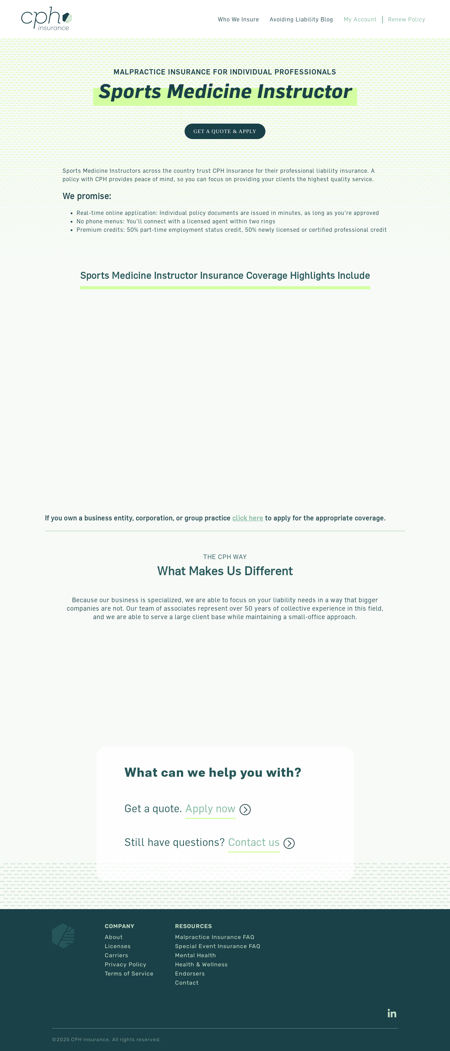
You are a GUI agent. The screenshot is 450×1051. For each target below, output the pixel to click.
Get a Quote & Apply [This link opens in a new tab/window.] (225, 131)
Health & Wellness (201, 964)
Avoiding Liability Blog (301, 19)
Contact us (254, 842)
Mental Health (195, 955)
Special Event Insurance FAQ (218, 946)
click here (247, 518)
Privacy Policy (126, 964)
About (114, 937)
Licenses (118, 946)
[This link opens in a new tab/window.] (392, 1014)
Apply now (210, 809)
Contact (187, 983)
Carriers (116, 955)
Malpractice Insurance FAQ (215, 937)
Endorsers (190, 974)
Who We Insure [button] (238, 19)
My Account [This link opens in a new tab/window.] (360, 19)
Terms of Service (129, 974)
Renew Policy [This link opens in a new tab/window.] (406, 19)
